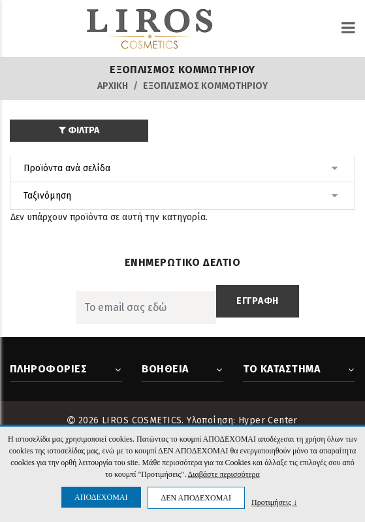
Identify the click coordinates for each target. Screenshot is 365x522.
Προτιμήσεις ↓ (274, 502)
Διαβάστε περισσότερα (223, 474)
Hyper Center (268, 420)
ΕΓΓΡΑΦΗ (257, 300)
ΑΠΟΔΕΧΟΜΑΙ (100, 497)
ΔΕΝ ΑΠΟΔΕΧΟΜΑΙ (196, 497)
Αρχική (112, 85)
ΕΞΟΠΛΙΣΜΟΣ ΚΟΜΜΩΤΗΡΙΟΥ (205, 85)
